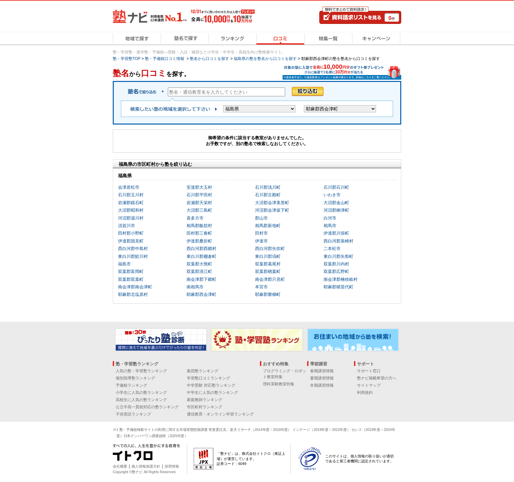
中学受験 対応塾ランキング (211, 385)
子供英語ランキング (133, 414)
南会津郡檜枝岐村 (341, 279)
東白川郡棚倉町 (201, 256)
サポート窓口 (369, 371)
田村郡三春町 (199, 233)
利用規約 (365, 392)
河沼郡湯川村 (131, 218)
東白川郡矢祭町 (338, 256)
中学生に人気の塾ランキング (212, 392)
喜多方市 (195, 218)
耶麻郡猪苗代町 (338, 286)
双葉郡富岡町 (131, 271)
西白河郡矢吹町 (270, 248)
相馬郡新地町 (268, 225)
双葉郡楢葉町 (268, 271)
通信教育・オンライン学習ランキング (220, 414)
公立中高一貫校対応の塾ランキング (147, 407)
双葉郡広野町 (336, 271)
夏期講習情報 (322, 378)
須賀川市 (126, 225)
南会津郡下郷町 (201, 279)
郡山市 (261, 218)
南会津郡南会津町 (135, 286)
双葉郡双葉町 (131, 279)
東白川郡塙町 (268, 256)
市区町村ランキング (204, 407)
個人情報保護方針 (145, 466)
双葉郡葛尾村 (268, 263)
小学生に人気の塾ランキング (141, 392)
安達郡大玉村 (199, 187)
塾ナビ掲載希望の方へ (376, 378)
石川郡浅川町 (268, 187)
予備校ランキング (131, 385)
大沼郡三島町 (199, 210)
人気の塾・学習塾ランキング (141, 371)
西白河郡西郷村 (201, 248)
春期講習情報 (322, 371)
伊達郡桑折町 (199, 241)
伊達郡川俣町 (336, 233)
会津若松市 (128, 187)
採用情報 (172, 466)
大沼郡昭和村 (131, 210)
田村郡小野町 (131, 233)
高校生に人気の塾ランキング (141, 399)
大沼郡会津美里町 (272, 202)
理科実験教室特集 (278, 384)
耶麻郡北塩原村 (133, 294)
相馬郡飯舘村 (199, 225)
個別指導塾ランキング (135, 378)
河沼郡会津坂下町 (272, 210)
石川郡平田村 (199, 194)
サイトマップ (369, 385)
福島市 (124, 263)
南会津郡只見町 (270, 279)
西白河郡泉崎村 (338, 241)
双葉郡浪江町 (199, 271)
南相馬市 (195, 286)
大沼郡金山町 (336, 202)
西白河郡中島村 (133, 248)
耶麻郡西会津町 (201, 294)
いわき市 (332, 194)
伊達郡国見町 (131, 241)
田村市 (261, 233)
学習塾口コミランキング (208, 378)
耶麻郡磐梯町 (268, 294)
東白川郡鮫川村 (133, 256)
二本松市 (332, 248)
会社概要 (120, 466)
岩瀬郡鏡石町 (131, 202)
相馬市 (330, 225)
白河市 (330, 218)
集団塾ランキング (202, 371)
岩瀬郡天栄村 (199, 202)
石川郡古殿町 (268, 194)
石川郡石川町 (336, 187)
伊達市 (261, 241)
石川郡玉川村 (131, 194)
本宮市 (261, 286)
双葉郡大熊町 (199, 263)
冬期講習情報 (322, 385)
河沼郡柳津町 (336, 210)
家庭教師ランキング (204, 399)
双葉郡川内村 (336, 263)
